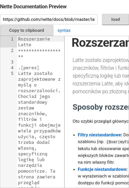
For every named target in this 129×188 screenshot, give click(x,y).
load (115, 19)
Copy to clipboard (26, 30)
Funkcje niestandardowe (102, 169)
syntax (64, 30)
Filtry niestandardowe (99, 134)
